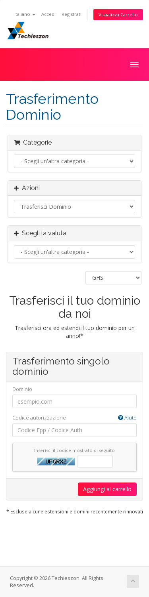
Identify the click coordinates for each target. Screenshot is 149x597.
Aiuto (127, 417)
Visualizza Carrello (118, 14)
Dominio (22, 389)
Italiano (24, 14)
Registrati (71, 14)
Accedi (48, 14)
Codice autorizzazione (74, 418)
